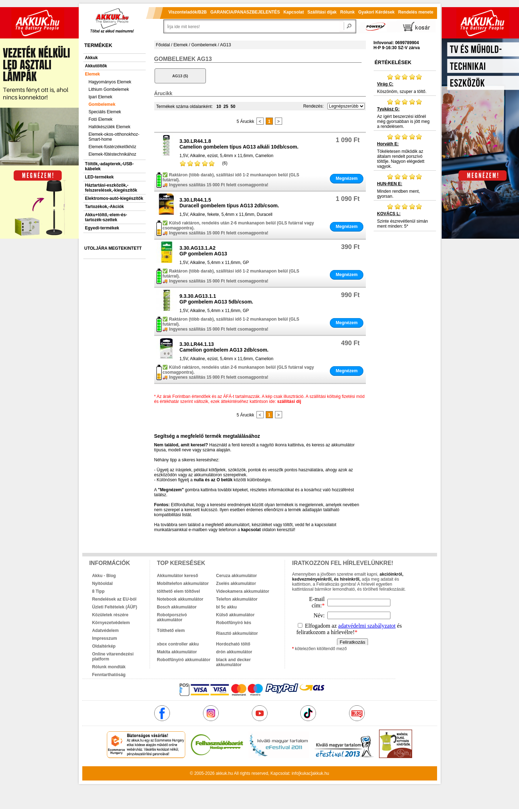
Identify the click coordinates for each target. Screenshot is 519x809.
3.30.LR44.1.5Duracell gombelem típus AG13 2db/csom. (229, 202)
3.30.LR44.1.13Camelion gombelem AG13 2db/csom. (224, 347)
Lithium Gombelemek (109, 89)
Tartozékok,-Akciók (104, 206)
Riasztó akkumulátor (237, 633)
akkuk (221, 773)
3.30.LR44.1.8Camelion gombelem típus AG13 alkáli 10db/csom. (239, 144)
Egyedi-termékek (102, 227)
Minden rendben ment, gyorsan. (404, 186)
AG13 (225, 44)
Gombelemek (102, 104)
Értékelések (393, 62)
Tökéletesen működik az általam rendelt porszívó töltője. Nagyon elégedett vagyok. (404, 151)
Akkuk (91, 57)
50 (232, 106)
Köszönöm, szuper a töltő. (404, 83)
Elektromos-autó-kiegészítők (114, 198)
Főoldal (163, 44)
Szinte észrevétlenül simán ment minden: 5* (404, 216)
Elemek (92, 74)
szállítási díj (289, 401)
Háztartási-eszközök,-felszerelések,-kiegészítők (111, 188)
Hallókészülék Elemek (109, 126)
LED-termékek (99, 177)
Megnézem (346, 178)
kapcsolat (251, 529)
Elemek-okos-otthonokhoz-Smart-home (114, 137)
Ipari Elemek (101, 96)
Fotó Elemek (101, 119)
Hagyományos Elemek (110, 81)
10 (218, 106)
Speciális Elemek (105, 111)
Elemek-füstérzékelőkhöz (112, 146)
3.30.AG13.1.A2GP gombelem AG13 (203, 250)
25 (225, 106)
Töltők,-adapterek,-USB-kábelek (109, 166)
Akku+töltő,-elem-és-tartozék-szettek (106, 217)
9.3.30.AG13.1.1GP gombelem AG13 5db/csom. (216, 299)
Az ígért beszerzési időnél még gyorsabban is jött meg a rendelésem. (404, 113)
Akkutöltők (96, 65)
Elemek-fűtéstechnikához (112, 154)
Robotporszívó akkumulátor (172, 617)
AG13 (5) (180, 76)
